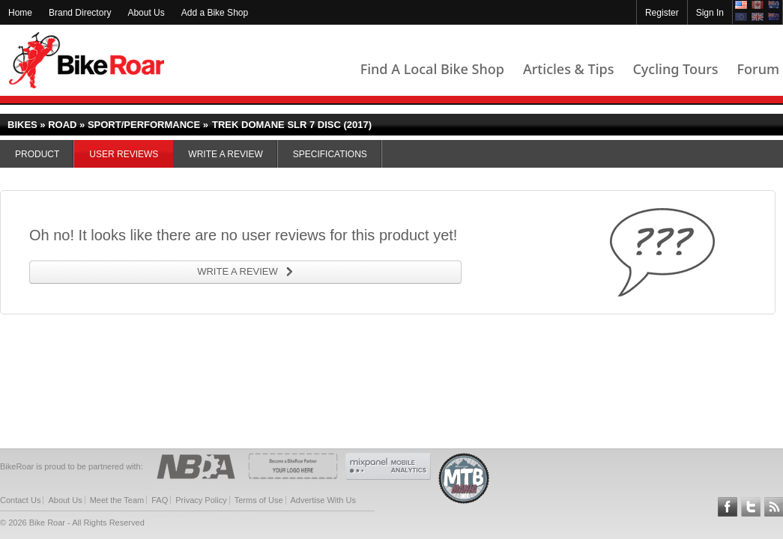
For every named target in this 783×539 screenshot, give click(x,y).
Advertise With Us (323, 500)
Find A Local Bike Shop (432, 69)
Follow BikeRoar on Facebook (727, 507)
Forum (758, 69)
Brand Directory (80, 12)
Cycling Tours (675, 69)
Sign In (710, 12)
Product (37, 154)
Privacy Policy (200, 500)
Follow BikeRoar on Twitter (751, 507)
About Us (145, 12)
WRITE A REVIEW (237, 271)
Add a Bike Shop (214, 12)
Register (662, 12)
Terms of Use (259, 500)
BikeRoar (86, 60)
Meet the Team (117, 500)
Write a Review (225, 154)
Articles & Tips (568, 69)
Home (20, 12)
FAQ (159, 500)
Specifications (330, 154)
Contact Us (20, 500)
